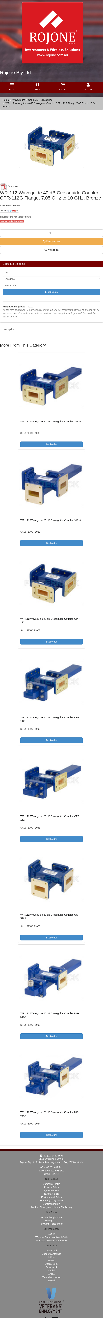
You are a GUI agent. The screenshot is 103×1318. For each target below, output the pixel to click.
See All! (51, 1280)
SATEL (51, 1274)
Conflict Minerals (51, 1204)
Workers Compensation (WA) (51, 1240)
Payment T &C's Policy (51, 1224)
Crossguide (47, 100)
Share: (9, 211)
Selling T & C (51, 1220)
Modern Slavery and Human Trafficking (51, 1207)
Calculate (51, 292)
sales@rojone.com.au (51, 1159)
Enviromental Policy (51, 1197)
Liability (52, 1234)
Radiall (51, 1270)
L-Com (51, 1257)
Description (8, 329)
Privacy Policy (51, 1187)
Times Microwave (51, 1277)
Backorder (51, 241)
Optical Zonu (51, 1264)
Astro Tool (51, 1250)
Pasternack (51, 1267)
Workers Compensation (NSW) (51, 1237)
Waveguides (18, 100)
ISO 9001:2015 (51, 1194)
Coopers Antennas (51, 1254)
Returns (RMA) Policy (51, 1200)
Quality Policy (51, 1190)
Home (6, 100)
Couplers (33, 100)
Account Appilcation (51, 1217)
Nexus (51, 1260)
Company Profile (51, 1184)
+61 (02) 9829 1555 (51, 1155)
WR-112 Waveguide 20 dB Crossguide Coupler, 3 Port (50, 421)
